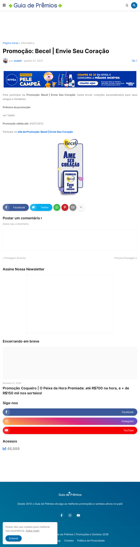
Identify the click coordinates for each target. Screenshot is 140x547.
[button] (4, 5)
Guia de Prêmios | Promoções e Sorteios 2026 (81, 534)
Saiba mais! (32, 530)
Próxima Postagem (124, 257)
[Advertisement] (70, 26)
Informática (27, 43)
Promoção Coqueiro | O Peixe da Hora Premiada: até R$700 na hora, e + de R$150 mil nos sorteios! (66, 390)
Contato (69, 540)
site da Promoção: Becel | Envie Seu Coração (45, 131)
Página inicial (10, 43)
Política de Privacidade (91, 540)
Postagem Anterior (15, 257)
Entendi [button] (13, 538)
